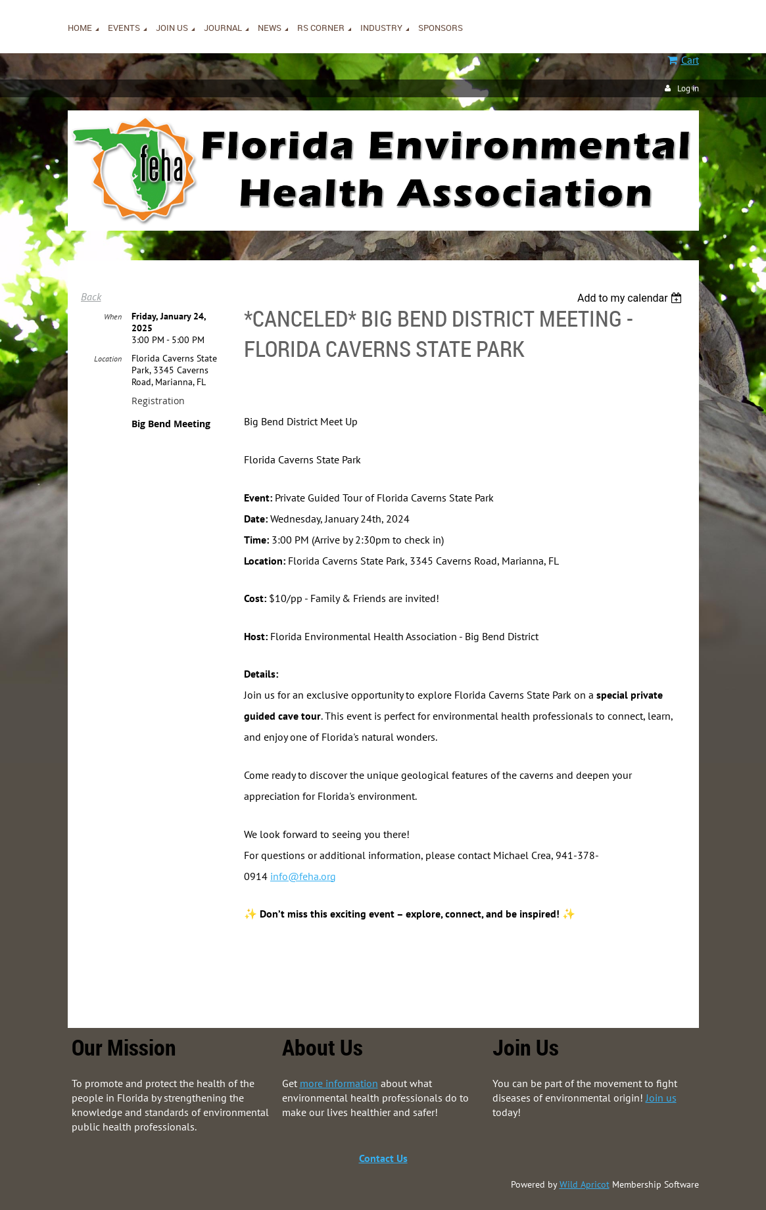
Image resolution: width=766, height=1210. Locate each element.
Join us (661, 1097)
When (113, 316)
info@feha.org (303, 876)
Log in (688, 88)
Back (91, 296)
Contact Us (383, 1158)
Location (108, 358)
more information (339, 1083)
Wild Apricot (585, 1184)
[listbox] (631, 298)
